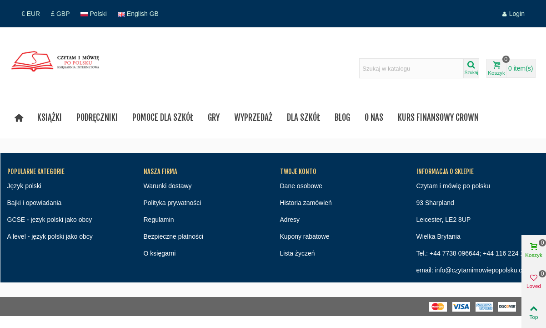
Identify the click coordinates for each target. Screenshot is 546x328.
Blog (342, 117)
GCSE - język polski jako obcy (49, 219)
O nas (374, 117)
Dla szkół (303, 117)
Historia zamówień (306, 202)
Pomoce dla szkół (162, 117)
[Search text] (411, 68)
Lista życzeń (297, 253)
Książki (49, 117)
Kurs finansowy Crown (438, 117)
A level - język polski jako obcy (50, 236)
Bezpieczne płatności (174, 236)
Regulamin (159, 219)
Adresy (290, 219)
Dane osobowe (301, 186)
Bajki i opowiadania (34, 202)
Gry (214, 117)
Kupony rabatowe (305, 236)
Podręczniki (97, 117)
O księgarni (160, 253)
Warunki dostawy (168, 186)
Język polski (24, 186)
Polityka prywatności (172, 202)
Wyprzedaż (253, 117)
